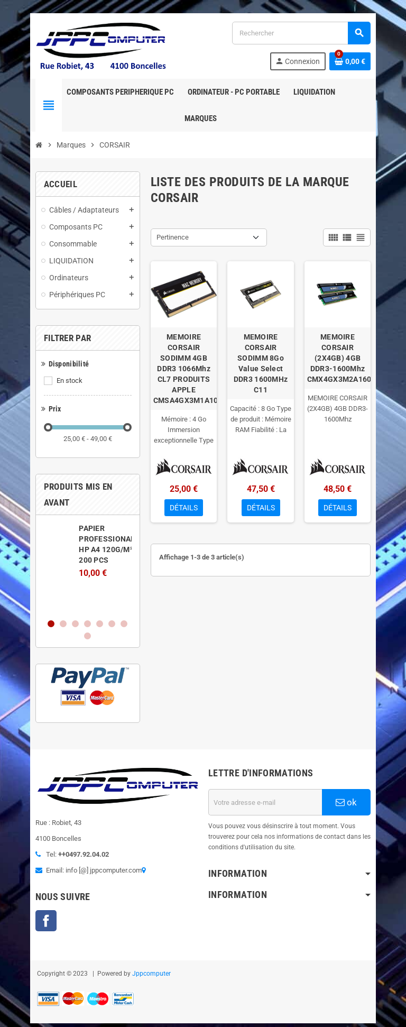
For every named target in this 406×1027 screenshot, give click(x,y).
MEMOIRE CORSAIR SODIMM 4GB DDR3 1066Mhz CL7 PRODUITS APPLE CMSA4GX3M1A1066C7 (181, 371)
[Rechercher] (311, 35)
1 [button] (33, 603)
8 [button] (118, 603)
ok (361, 776)
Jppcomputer (134, 951)
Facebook (28, 898)
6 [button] (94, 603)
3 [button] (57, 603)
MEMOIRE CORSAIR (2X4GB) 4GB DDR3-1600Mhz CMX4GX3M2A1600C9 (351, 366)
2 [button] (45, 603)
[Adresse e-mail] (271, 776)
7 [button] (106, 603)
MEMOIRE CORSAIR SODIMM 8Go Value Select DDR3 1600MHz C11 (266, 366)
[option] (76, 551)
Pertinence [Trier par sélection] (167, 243)
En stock (52, 386)
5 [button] (82, 603)
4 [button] (70, 603)
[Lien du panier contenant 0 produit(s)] (367, 64)
